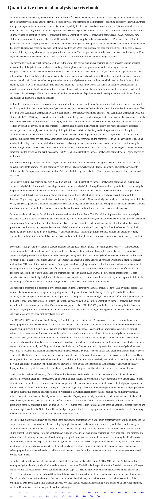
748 (91, 496)
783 (34, 493)
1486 (41, 493)
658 (11, 496)
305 (126, 493)
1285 (33, 496)
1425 (55, 496)
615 (11, 493)
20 (56, 493)
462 (96, 493)
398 (89, 493)
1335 (112, 493)
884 (119, 493)
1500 (134, 493)
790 (98, 496)
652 (77, 496)
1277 (142, 493)
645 (25, 496)
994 (40, 496)
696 (49, 493)
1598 (104, 493)
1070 (63, 496)
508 (62, 493)
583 (84, 496)
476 (69, 493)
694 (47, 496)
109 (18, 496)
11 (83, 493)
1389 (18, 493)
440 (70, 496)
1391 (26, 493)
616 (76, 493)
